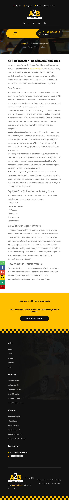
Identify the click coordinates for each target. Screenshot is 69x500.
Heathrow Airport (14, 416)
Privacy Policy (44, 483)
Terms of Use (42, 480)
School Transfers (14, 398)
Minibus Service (13, 385)
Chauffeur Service (14, 389)
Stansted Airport (14, 430)
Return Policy (55, 480)
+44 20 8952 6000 (34, 318)
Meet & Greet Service (15, 403)
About (10, 354)
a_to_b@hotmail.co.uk (18, 452)
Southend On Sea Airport (17, 439)
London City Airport (15, 434)
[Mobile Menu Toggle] (15, 33)
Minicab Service (14, 381)
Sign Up (27, 6)
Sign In (17, 6)
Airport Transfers (14, 394)
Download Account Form (45, 6)
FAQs (9, 367)
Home (24, 44)
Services (11, 358)
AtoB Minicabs (35, 69)
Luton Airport (12, 421)
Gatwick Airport (13, 425)
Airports (11, 363)
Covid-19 (56, 483)
